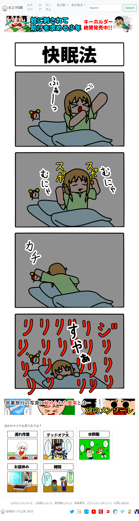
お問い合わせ (121, 502)
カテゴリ (30, 7)
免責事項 (79, 502)
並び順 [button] (61, 4)
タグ (40, 7)
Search (129, 7)
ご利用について (44, 502)
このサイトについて (21, 502)
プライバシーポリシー (100, 502)
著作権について (64, 502)
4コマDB (12, 8)
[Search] (104, 8)
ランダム (48, 7)
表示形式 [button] (77, 4)
